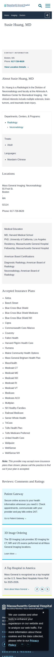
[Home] (18, 5)
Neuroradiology (16, 127)
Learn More (9, 554)
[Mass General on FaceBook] (4, 644)
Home (6, 15)
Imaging (14, 15)
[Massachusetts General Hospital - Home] (27, 607)
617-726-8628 (17, 61)
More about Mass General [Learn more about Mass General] (15, 589)
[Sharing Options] (47, 15)
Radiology (12, 122)
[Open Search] (40, 5)
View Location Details (15, 67)
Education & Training (17, 652)
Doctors (22, 15)
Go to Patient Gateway (14, 518)
